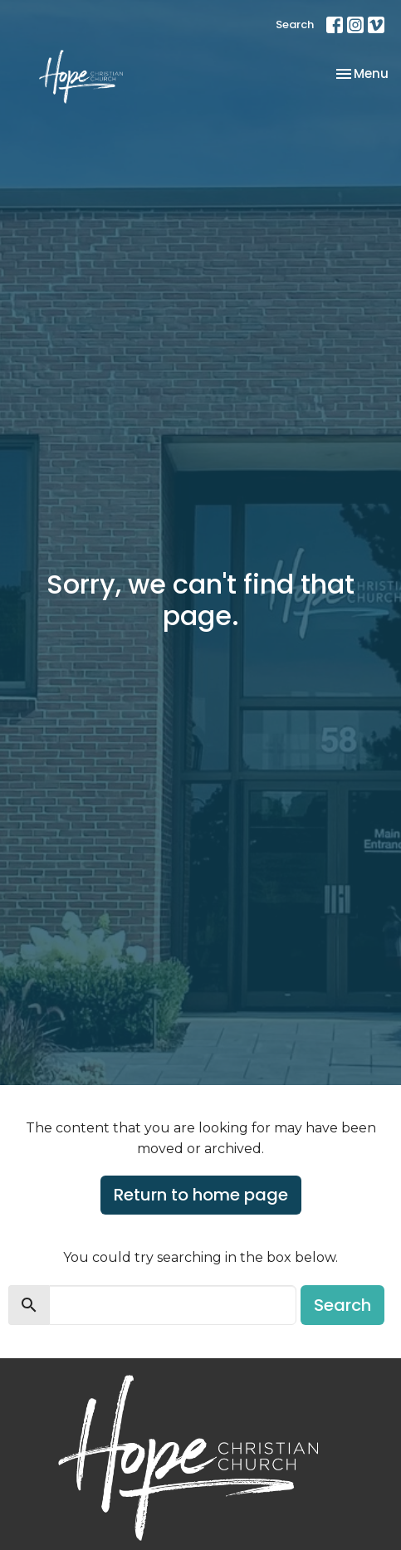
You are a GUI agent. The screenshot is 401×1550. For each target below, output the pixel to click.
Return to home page (201, 1194)
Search (295, 24)
